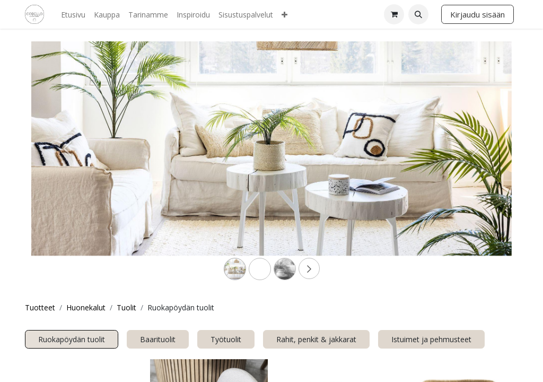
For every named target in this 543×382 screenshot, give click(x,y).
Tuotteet (40, 307)
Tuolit (126, 307)
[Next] (476, 165)
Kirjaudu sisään (477, 14)
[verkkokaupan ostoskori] (394, 14)
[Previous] (67, 165)
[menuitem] (73, 14)
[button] (418, 14)
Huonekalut (86, 307)
